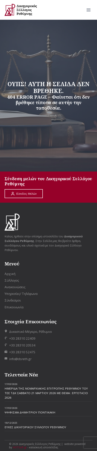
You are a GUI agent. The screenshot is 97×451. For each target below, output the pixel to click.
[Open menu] (88, 9)
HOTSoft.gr (20, 447)
